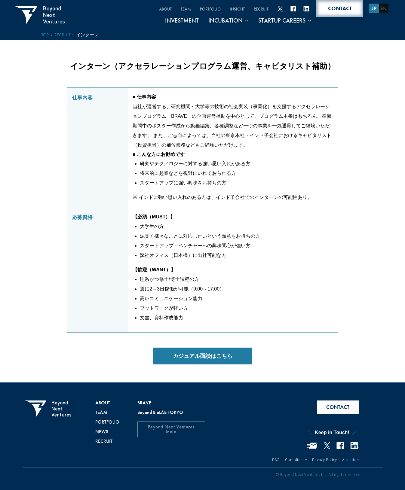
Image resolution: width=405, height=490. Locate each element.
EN (384, 8)
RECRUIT (261, 9)
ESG (275, 459)
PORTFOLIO (210, 9)
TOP (45, 35)
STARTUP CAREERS (281, 20)
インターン (87, 35)
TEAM (186, 9)
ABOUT (165, 9)
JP (374, 8)
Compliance (296, 459)
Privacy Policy (324, 459)
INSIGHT (237, 9)
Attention (350, 459)
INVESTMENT (182, 20)
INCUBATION (225, 20)
